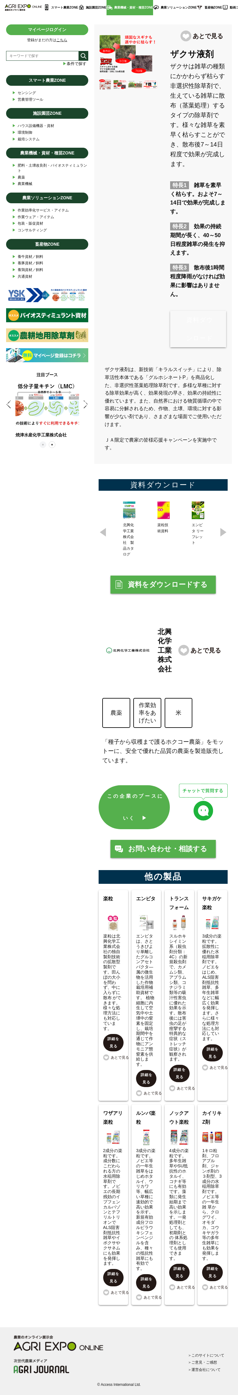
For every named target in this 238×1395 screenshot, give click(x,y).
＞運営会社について (204, 1369)
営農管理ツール (27, 99)
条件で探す (74, 63)
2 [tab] (52, 444)
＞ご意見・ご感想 (202, 1362)
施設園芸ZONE (96, 7)
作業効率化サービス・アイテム (40, 210)
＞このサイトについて (206, 1355)
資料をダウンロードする (168, 585)
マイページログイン (47, 29)
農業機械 (22, 183)
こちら (61, 40)
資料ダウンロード (199, 329)
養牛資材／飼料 (27, 256)
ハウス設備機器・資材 (33, 125)
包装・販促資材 (27, 223)
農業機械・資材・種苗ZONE (133, 7)
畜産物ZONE (213, 7)
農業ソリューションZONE (179, 7)
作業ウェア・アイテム (33, 217)
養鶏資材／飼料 (27, 270)
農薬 (18, 177)
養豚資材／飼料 (27, 263)
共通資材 (22, 276)
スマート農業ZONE (64, 7)
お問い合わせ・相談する (167, 849)
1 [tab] (43, 444)
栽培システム (26, 139)
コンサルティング (29, 230)
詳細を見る (113, 1042)
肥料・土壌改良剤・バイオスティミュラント (49, 168)
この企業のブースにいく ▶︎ (135, 807)
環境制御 (22, 132)
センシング (24, 93)
